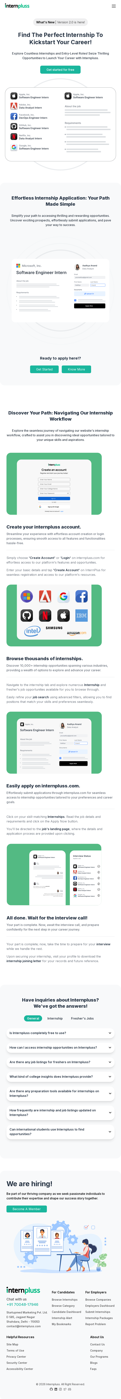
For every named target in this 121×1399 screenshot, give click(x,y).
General (33, 1018)
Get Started (44, 369)
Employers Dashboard (100, 1305)
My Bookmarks (61, 1324)
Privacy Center (16, 1356)
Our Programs (99, 1356)
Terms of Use (15, 1350)
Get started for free (60, 70)
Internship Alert (62, 1318)
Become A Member (27, 1209)
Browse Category (63, 1305)
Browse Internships (65, 1299)
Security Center (16, 1362)
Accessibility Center (19, 1368)
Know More (76, 369)
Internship (55, 1018)
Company (96, 1350)
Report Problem (95, 1324)
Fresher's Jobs (82, 1018)
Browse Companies (98, 1299)
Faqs (93, 1368)
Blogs (94, 1362)
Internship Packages (99, 1318)
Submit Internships (97, 1311)
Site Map (12, 1344)
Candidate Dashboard (66, 1311)
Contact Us (97, 1344)
